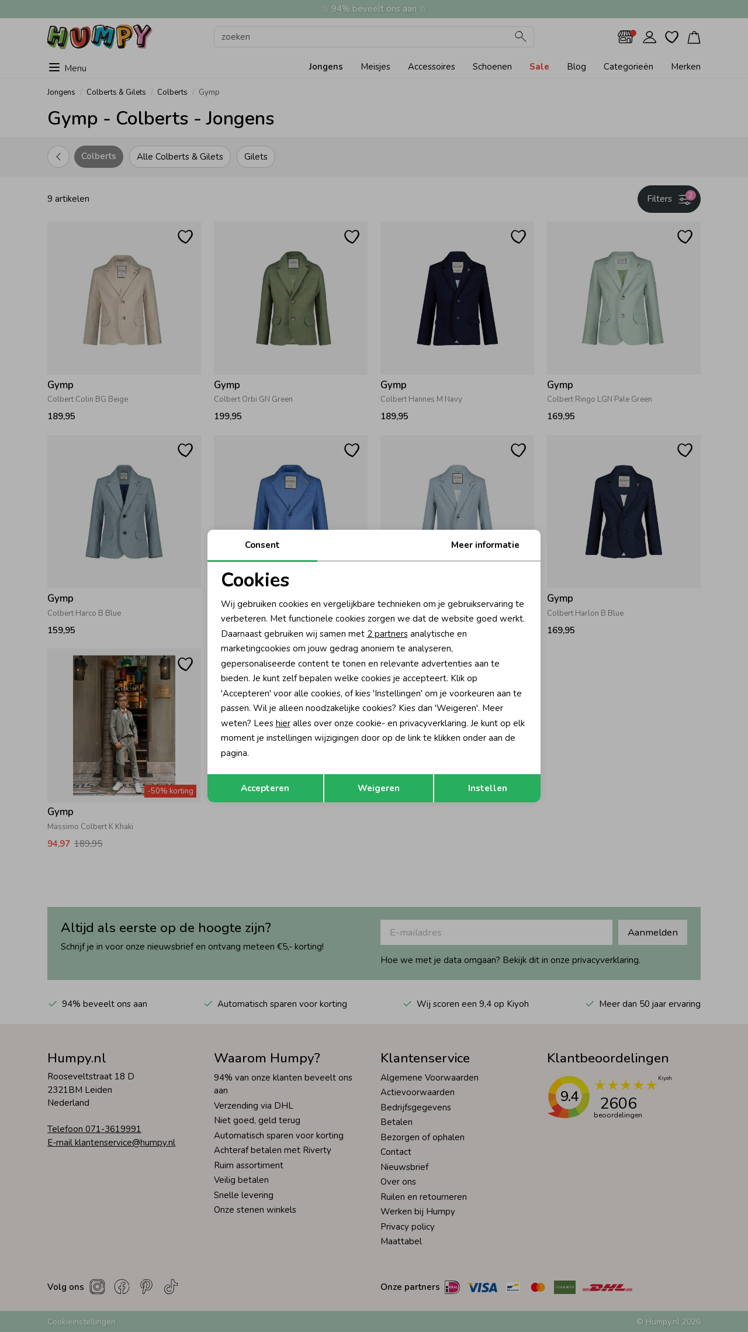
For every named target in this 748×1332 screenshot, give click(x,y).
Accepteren (265, 788)
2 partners (387, 634)
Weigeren (379, 788)
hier (283, 723)
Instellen (487, 788)
